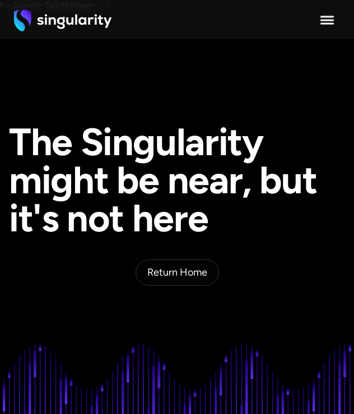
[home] (62, 20)
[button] (327, 20)
